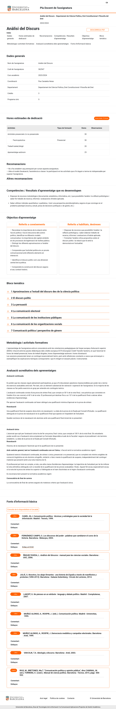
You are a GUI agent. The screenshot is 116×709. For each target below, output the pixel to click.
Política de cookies (57, 698)
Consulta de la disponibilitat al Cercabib (22, 510)
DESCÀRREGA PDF (97, 30)
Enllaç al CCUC (28, 547)
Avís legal (43, 698)
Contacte (70, 698)
